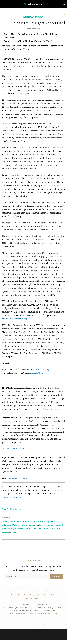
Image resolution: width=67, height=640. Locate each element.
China (24, 525)
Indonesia (6, 525)
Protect (29, 528)
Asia (24, 521)
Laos (41, 525)
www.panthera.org (15, 448)
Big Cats (37, 528)
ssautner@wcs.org (41, 369)
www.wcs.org (53, 409)
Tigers (14, 532)
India (4, 528)
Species (21, 528)
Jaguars (46, 528)
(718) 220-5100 (51, 614)
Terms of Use (15, 595)
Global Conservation (11, 521)
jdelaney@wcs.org (38, 373)
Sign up (57, 577)
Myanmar (49, 525)
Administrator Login (33, 598)
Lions (53, 528)
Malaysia (16, 525)
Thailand (59, 525)
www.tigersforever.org (17, 477)
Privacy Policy (29, 595)
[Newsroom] (33, 2)
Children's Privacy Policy (46, 595)
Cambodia (33, 525)
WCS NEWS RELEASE (33, 17)
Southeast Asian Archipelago (41, 521)
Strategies (12, 528)
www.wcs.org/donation (12, 497)
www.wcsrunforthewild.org (14, 318)
